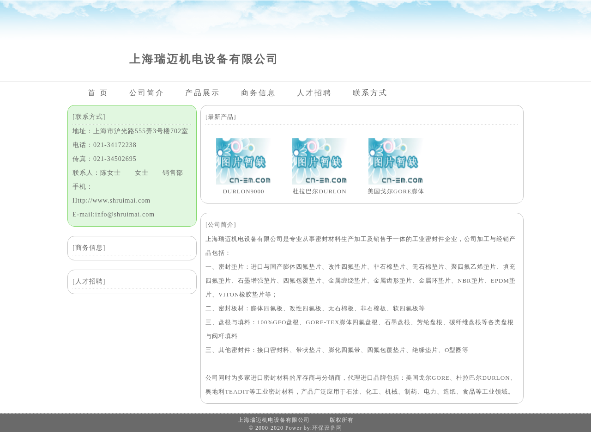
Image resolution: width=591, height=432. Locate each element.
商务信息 (258, 93)
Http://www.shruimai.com (111, 200)
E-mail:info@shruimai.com (113, 214)
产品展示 (202, 93)
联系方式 (370, 93)
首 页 (98, 93)
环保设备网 (327, 428)
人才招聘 (314, 93)
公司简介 (146, 93)
